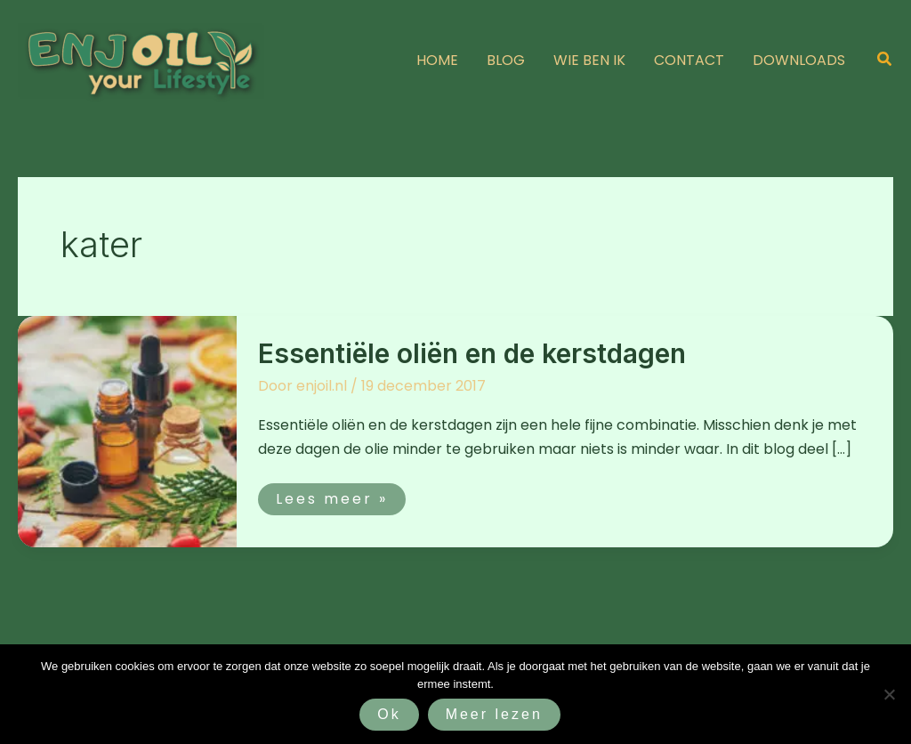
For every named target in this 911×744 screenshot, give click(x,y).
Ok (388, 714)
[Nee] (889, 694)
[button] (885, 60)
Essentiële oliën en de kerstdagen (472, 353)
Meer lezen (494, 714)
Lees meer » (331, 496)
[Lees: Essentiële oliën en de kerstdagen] (127, 431)
